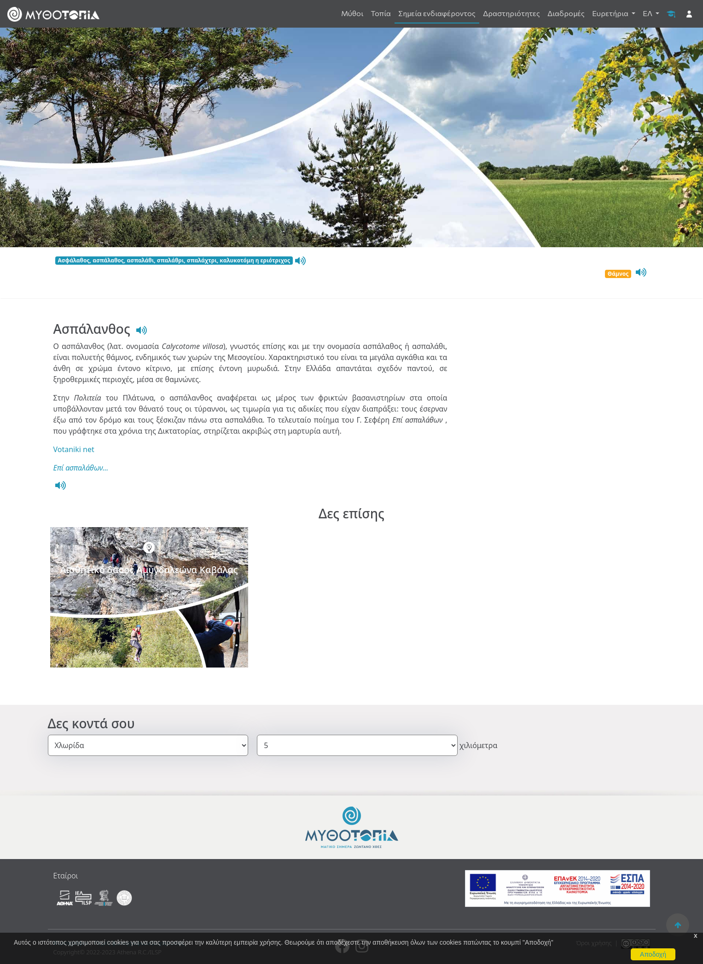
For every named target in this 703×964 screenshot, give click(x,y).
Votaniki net (73, 449)
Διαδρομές (566, 13)
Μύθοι (352, 13)
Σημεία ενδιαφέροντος (437, 13)
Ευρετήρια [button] (611, 13)
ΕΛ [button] (648, 13)
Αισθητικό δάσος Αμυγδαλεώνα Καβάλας (149, 569)
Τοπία (381, 13)
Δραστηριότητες (511, 13)
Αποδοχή (653, 954)
